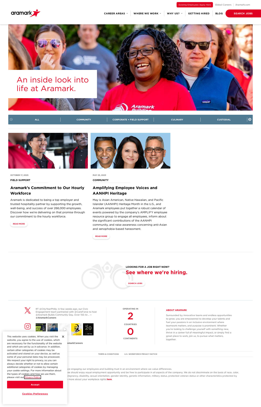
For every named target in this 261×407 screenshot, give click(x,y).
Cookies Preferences (35, 393)
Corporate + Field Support (130, 119)
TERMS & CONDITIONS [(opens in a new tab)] (108, 362)
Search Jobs (138, 292)
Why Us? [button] (175, 13)
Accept (35, 384)
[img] (130, 67)
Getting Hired (198, 13)
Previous (11, 119)
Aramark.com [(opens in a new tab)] (242, 4)
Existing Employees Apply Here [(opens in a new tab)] (195, 4)
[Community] (130, 155)
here (109, 388)
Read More (21, 232)
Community (83, 119)
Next (250, 119)
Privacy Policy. (32, 377)
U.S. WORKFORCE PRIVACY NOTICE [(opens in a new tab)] (141, 362)
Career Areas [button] (116, 13)
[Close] (63, 336)
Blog (219, 13)
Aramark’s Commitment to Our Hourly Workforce (45, 198)
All (37, 119)
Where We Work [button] (147, 13)
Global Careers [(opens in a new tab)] (223, 4)
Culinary (177, 119)
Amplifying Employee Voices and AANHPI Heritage (125, 198)
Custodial (224, 119)
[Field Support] (48, 155)
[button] (238, 13)
